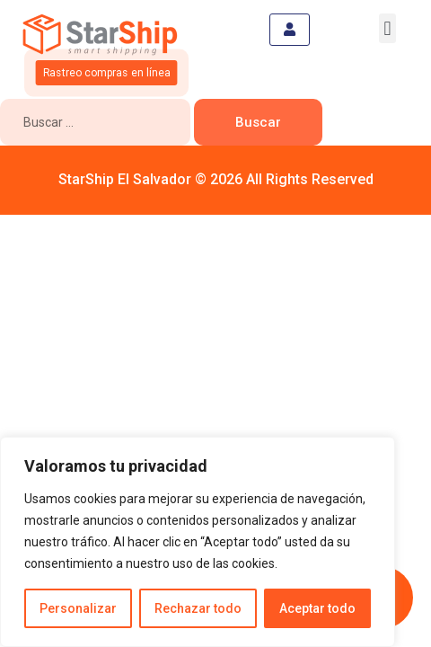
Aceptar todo (317, 608)
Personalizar (78, 608)
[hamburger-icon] (289, 29)
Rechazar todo (198, 608)
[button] (387, 28)
